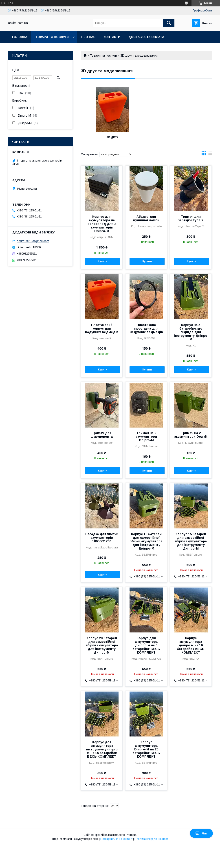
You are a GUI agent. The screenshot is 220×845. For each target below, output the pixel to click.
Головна (19, 37)
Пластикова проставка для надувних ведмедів (146, 328)
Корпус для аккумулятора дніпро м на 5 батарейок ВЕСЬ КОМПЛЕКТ (146, 645)
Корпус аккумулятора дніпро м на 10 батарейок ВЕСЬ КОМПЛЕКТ (191, 645)
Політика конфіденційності (151, 839)
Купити (102, 261)
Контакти (111, 37)
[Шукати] (168, 23)
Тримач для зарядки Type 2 (190, 218)
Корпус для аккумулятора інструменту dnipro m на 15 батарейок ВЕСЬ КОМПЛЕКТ (102, 749)
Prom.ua (131, 834)
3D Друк (112, 137)
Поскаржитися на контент (116, 839)
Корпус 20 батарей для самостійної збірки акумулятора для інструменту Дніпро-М (102, 645)
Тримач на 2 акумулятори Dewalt (190, 434)
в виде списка (210, 154)
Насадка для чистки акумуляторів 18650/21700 (101, 537)
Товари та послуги (52, 37)
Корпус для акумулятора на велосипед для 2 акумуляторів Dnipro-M (102, 224)
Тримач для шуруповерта (102, 434)
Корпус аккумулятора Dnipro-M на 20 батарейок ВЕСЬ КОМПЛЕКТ (146, 749)
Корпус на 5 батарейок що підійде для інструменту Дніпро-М (190, 332)
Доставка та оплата (146, 37)
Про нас (88, 37)
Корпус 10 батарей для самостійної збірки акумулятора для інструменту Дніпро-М (146, 541)
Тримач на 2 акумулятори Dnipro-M (146, 436)
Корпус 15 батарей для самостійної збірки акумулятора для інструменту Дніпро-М (191, 541)
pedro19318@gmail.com (33, 241)
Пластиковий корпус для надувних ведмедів (101, 328)
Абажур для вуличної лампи (146, 218)
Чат (201, 833)
